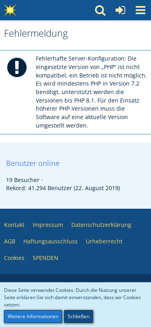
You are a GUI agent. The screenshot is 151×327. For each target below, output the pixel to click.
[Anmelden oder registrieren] (120, 10)
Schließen (78, 316)
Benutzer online (33, 163)
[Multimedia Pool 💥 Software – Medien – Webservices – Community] (10, 10)
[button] (140, 10)
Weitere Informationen (33, 316)
